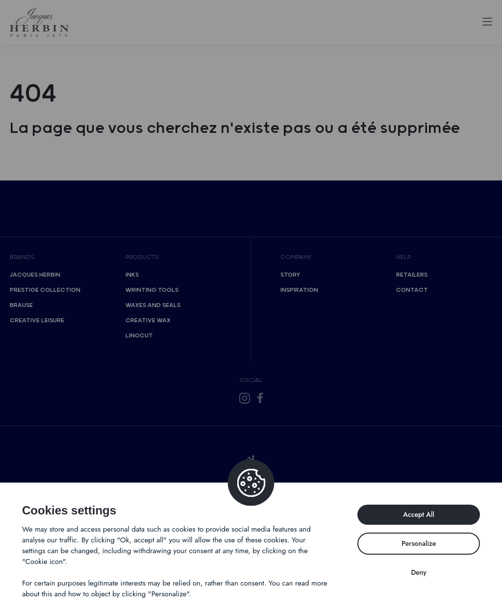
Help (403, 257)
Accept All (418, 514)
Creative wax (148, 320)
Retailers (411, 275)
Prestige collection (45, 290)
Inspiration (299, 290)
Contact (412, 290)
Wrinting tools (152, 290)
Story (290, 275)
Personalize (419, 543)
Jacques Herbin (35, 275)
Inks (132, 275)
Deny (419, 572)
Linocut (139, 335)
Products (142, 257)
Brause (21, 305)
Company (295, 257)
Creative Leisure (37, 320)
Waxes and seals (153, 305)
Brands (22, 257)
